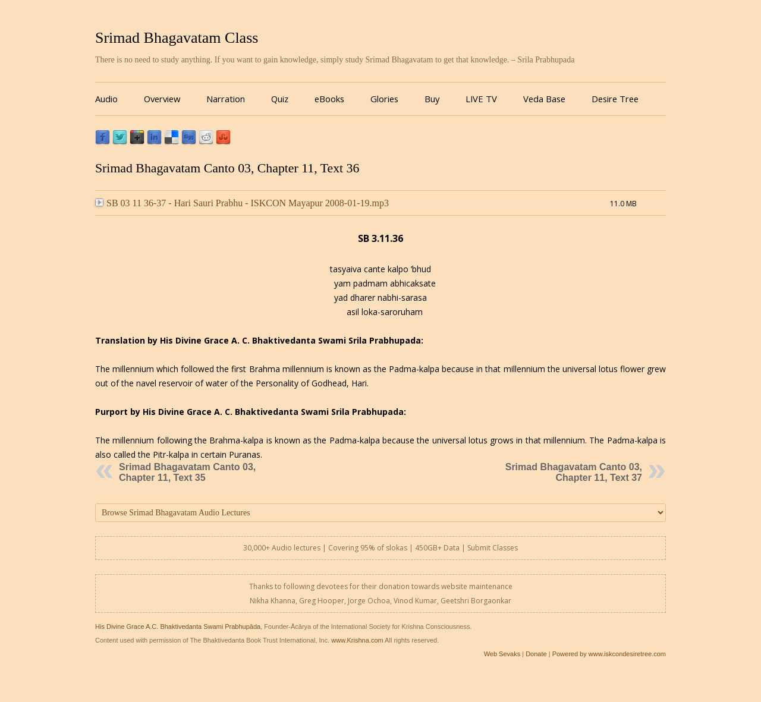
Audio (106, 99)
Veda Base (544, 99)
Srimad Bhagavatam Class (176, 37)
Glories (384, 99)
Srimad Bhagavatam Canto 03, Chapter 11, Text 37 (573, 472)
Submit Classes (492, 548)
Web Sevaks (502, 653)
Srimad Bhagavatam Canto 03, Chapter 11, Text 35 (187, 472)
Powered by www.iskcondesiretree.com (609, 653)
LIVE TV (481, 99)
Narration (225, 99)
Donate (536, 653)
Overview (162, 99)
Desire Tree (615, 99)
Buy (431, 99)
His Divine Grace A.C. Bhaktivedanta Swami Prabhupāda (177, 626)
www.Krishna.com (357, 640)
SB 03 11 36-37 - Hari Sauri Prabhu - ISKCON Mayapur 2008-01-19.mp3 (242, 203)
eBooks (329, 99)
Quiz (279, 99)
